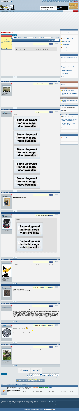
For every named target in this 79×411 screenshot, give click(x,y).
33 (26, 37)
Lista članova (66, 1)
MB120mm (4, 83)
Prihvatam (47, 409)
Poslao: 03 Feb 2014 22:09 (6, 303)
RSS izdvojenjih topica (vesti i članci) (68, 109)
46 (50, 37)
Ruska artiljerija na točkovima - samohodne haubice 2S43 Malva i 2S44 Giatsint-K (69, 86)
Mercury (3, 325)
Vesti (47, 401)
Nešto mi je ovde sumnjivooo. (67, 144)
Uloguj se (50, 1)
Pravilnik (61, 1)
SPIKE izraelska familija (5, 42)
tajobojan (3, 305)
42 (43, 37)
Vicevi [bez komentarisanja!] (67, 153)
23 (33, 374)
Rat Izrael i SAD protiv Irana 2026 (68, 56)
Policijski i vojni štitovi (66, 124)
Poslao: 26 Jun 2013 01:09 (6, 259)
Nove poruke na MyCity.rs (66, 138)
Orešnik (63, 50)
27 (41, 374)
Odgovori (14, 35)
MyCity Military (45, 1)
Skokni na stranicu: (52, 40)
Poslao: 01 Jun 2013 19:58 (6, 109)
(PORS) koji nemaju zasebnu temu (5, 45)
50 (58, 37)
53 (57, 375)
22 (31, 374)
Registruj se (54, 1)
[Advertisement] (39, 21)
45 (42, 375)
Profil (16, 257)
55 (29, 376)
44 (40, 375)
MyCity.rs (50, 401)
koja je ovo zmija (65, 156)
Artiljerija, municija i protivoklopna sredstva (14, 384)
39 (37, 37)
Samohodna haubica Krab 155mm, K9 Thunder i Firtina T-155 (68, 90)
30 (20, 37)
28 (16, 37)
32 (24, 37)
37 (33, 37)
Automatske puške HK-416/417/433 (68, 130)
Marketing (76, 1)
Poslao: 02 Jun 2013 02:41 (6, 192)
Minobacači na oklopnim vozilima (68, 97)
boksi (3, 112)
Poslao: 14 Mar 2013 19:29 (6, 81)
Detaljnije (50, 387)
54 (27, 376)
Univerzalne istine (65, 147)
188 (12, 38)
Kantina (58, 1)
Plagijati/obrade (65, 159)
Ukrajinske (4, 48)
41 (41, 37)
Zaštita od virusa (54, 401)
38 (35, 37)
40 (39, 37)
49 (56, 37)
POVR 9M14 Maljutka (24, 384)
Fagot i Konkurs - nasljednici (5, 38)
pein (2, 287)
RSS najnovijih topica (66, 103)
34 (54, 374)
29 (18, 37)
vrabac (3, 195)
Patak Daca (4, 261)
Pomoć (73, 1)
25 (37, 374)
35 (56, 374)
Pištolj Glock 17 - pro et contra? (67, 119)
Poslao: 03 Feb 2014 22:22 (6, 323)
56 (31, 376)
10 (56, 305)
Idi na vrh (58, 377)
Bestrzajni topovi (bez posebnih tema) (68, 82)
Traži (69, 1)
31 (22, 37)
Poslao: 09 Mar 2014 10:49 (6, 344)
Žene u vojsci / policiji (66, 127)
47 (52, 37)
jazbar (3, 215)
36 (58, 374)
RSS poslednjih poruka (66, 106)
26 (39, 374)
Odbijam (52, 409)
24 (35, 374)
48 (54, 37)
